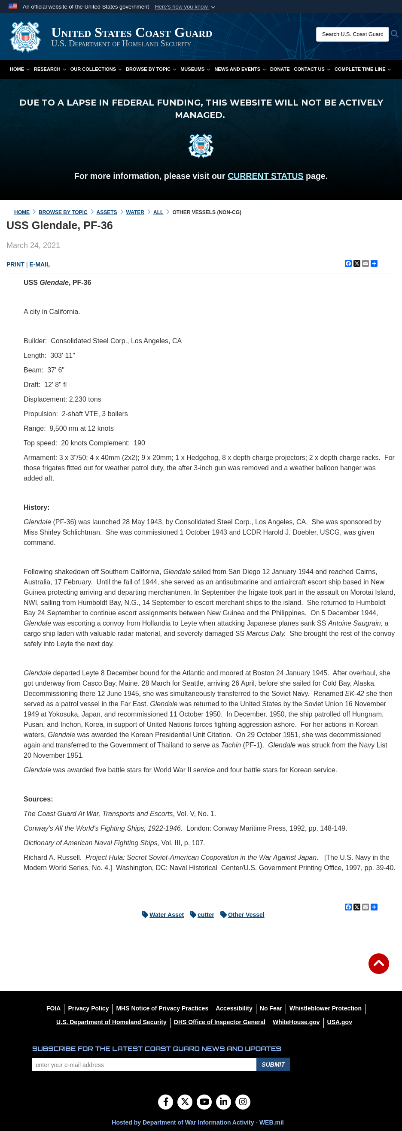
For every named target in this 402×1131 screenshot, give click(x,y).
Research (50, 69)
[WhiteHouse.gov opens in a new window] (296, 1022)
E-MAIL (39, 264)
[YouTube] (204, 1102)
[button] (186, 7)
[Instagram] (242, 1102)
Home (20, 69)
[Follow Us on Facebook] (165, 1102)
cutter (200, 914)
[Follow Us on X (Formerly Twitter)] (184, 1102)
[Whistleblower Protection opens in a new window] (325, 1008)
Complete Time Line (363, 69)
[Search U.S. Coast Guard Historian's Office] (352, 34)
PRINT (15, 264)
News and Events (240, 69)
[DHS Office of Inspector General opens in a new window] (219, 1022)
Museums (195, 69)
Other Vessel (240, 914)
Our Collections (96, 69)
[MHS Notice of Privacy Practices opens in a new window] (162, 1008)
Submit (273, 1064)
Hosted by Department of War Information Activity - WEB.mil (197, 1122)
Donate (280, 69)
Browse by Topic (151, 69)
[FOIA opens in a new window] (53, 1008)
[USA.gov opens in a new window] (339, 1022)
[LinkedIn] (223, 1102)
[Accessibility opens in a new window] (234, 1008)
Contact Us (312, 69)
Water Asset (160, 914)
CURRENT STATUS (266, 176)
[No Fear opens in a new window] (271, 1008)
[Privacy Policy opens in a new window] (88, 1008)
